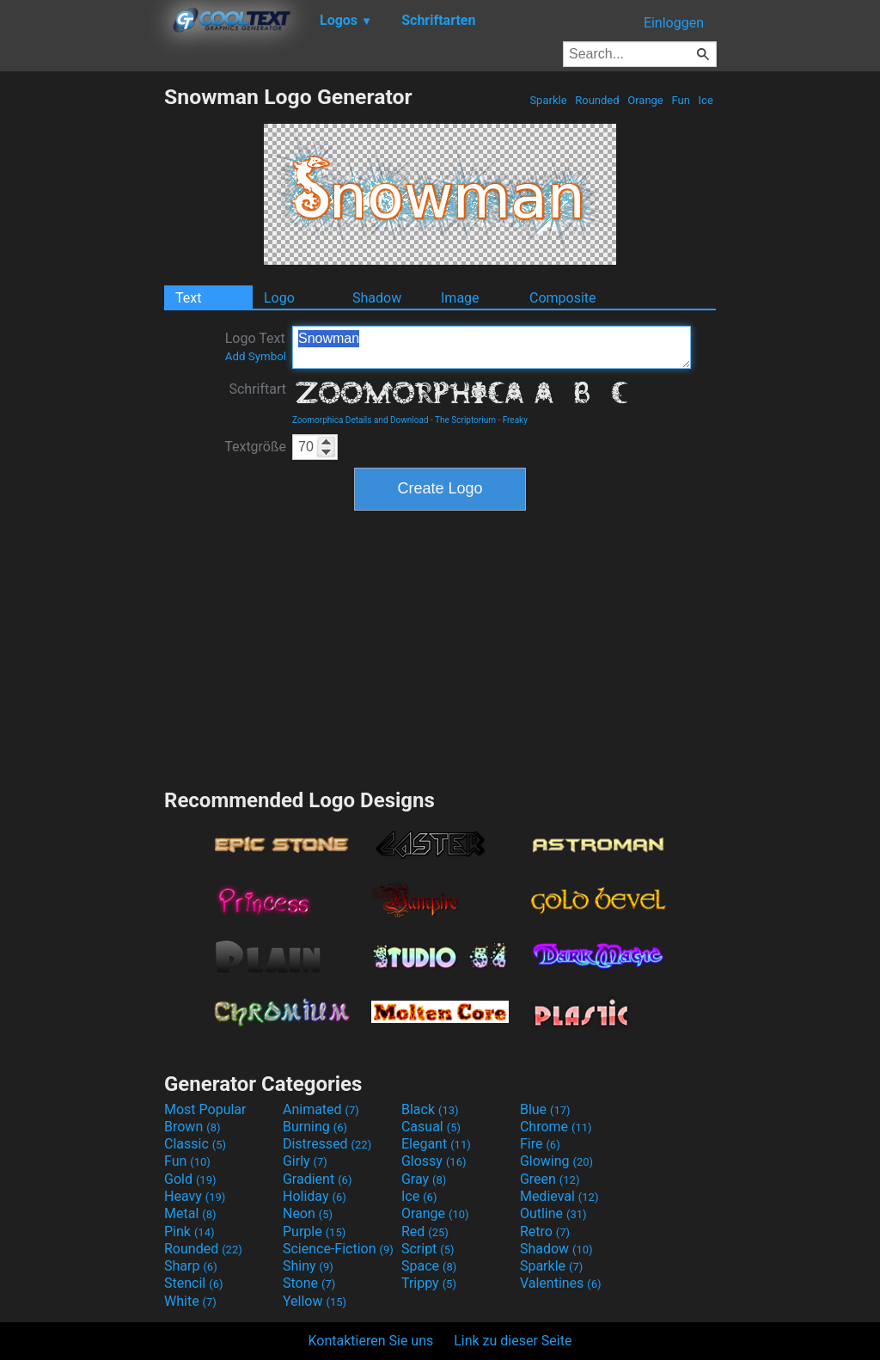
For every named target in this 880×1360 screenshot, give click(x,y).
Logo (279, 298)
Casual (431, 1126)
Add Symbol (255, 356)
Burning (315, 1126)
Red (425, 1231)
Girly (305, 1161)
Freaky (515, 420)
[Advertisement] (81, 342)
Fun (681, 100)
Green (550, 1179)
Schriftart (257, 389)
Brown (192, 1126)
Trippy (428, 1283)
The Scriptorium (465, 420)
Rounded (597, 100)
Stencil (193, 1283)
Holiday (314, 1196)
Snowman (491, 347)
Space (428, 1266)
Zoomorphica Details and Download (360, 420)
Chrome (556, 1126)
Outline (553, 1213)
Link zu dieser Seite (512, 1340)
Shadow (376, 298)
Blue (545, 1109)
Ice (705, 100)
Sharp (190, 1266)
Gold (190, 1179)
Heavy (194, 1196)
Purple (314, 1231)
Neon (308, 1213)
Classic (195, 1144)
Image (460, 298)
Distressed (327, 1144)
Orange (645, 100)
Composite (562, 298)
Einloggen (674, 23)
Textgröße (255, 446)
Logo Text (255, 346)
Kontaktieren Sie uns (371, 1340)
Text (188, 298)
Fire (540, 1144)
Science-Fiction (338, 1249)
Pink (189, 1231)
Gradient (317, 1179)
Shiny (308, 1266)
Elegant (436, 1144)
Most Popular (205, 1109)
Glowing (556, 1161)
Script (428, 1249)
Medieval (559, 1196)
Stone (309, 1283)
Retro (545, 1231)
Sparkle (548, 100)
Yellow (314, 1301)
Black (430, 1109)
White (190, 1301)
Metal (190, 1213)
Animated (321, 1109)
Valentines (561, 1283)
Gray (423, 1179)
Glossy (434, 1161)
